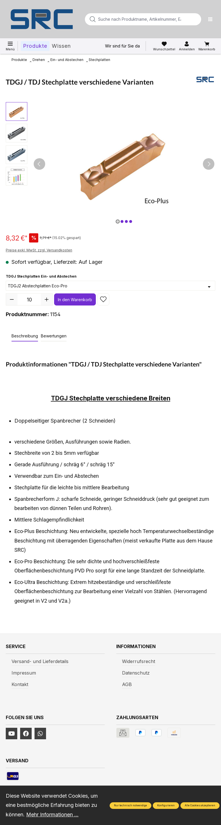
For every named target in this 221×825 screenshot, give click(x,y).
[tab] (25, 336)
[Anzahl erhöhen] (46, 299)
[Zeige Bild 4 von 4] (130, 221)
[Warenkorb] (206, 46)
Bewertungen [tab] (53, 335)
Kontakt (20, 684)
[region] (110, 164)
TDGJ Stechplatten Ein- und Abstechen (41, 275)
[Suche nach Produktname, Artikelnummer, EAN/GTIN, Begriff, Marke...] (133, 19)
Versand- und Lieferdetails (40, 661)
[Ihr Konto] (187, 46)
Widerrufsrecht (138, 661)
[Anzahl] (29, 299)
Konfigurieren (166, 805)
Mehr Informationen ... (52, 814)
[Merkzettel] (164, 46)
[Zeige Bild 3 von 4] (126, 221)
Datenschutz (136, 673)
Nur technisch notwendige (130, 805)
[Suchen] (195, 19)
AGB (127, 684)
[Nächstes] (208, 164)
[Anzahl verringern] (12, 299)
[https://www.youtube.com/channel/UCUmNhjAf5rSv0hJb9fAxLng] (11, 733)
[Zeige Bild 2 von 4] (122, 221)
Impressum (24, 673)
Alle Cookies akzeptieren (200, 805)
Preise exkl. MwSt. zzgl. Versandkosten (39, 250)
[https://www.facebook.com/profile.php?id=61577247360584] (26, 733)
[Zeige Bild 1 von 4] (117, 221)
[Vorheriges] (39, 164)
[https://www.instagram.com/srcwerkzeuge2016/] (40, 733)
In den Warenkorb (75, 299)
